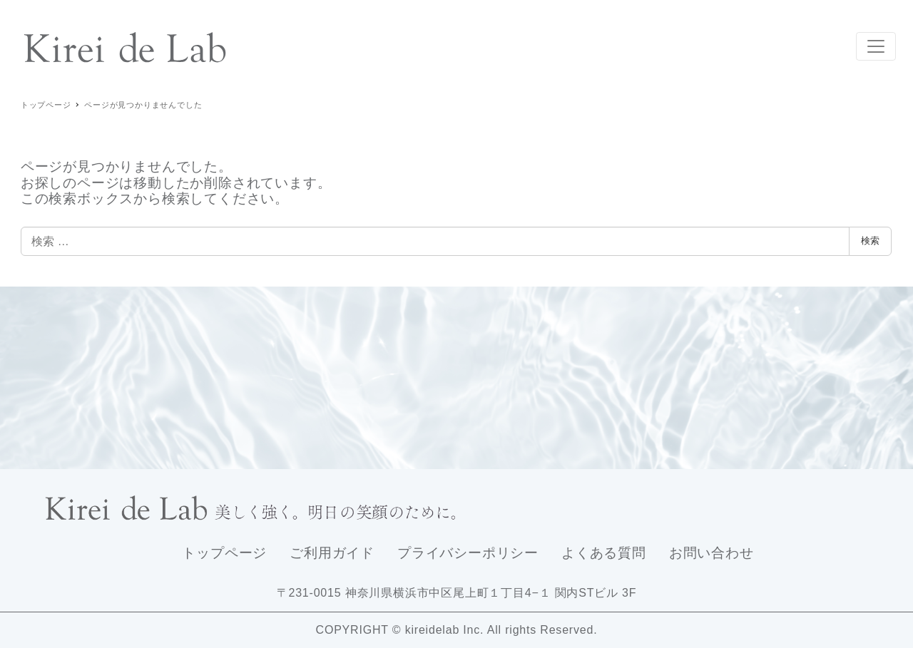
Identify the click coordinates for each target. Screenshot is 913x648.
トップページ (224, 552)
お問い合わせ (711, 552)
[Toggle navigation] (876, 46)
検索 (870, 240)
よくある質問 (603, 552)
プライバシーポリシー (468, 552)
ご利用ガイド (332, 552)
